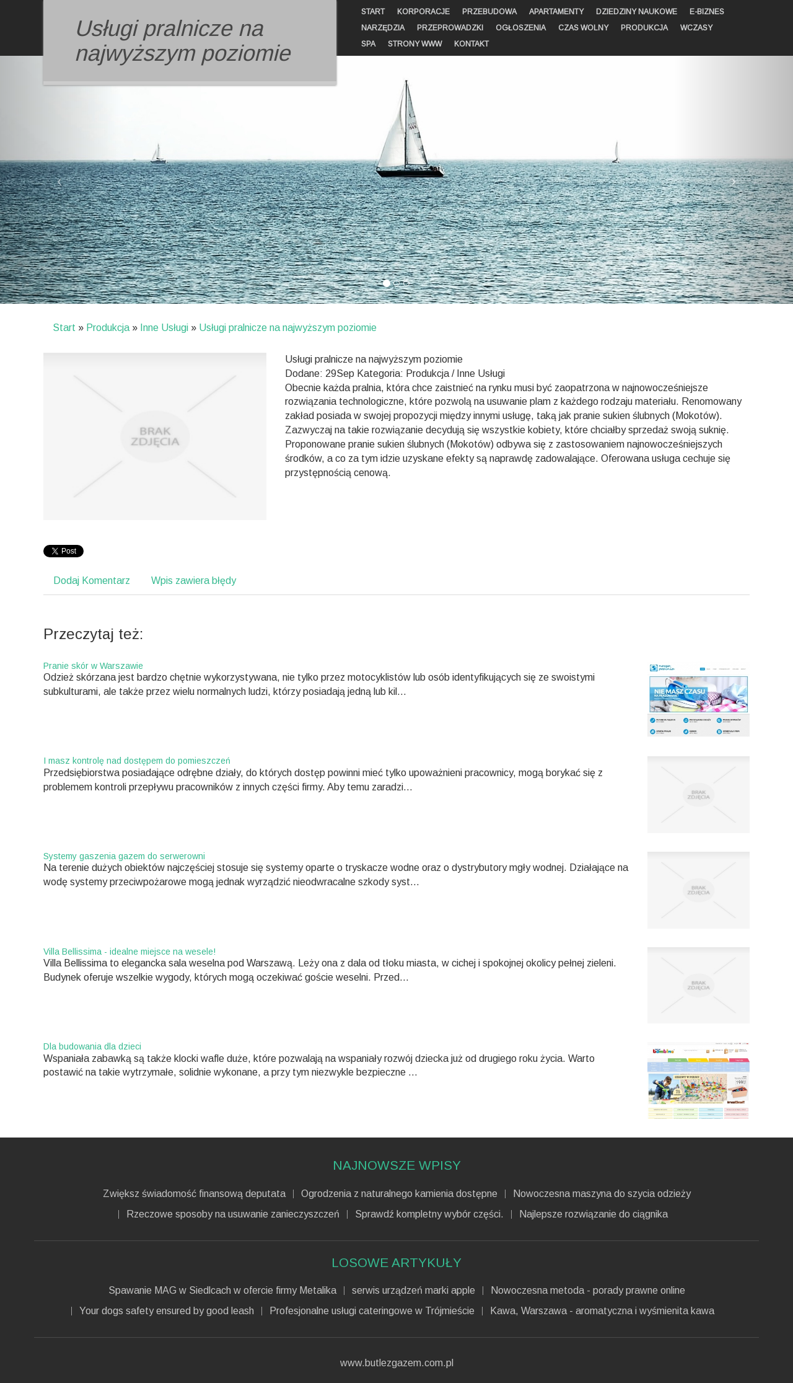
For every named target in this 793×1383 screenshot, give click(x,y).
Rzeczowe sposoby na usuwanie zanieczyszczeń (233, 1214)
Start (64, 327)
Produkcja (107, 327)
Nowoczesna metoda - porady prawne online (588, 1290)
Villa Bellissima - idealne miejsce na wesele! (129, 952)
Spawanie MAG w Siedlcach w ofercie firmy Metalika (222, 1290)
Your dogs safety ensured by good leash (166, 1311)
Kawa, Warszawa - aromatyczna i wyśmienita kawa (602, 1311)
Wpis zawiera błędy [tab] (193, 580)
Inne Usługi (164, 327)
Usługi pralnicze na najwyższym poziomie (288, 327)
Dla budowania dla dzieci (92, 1046)
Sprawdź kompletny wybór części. (429, 1214)
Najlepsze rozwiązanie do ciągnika (593, 1214)
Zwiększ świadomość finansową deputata (194, 1194)
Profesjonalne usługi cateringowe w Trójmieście (372, 1311)
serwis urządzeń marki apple (413, 1290)
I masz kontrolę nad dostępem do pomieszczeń (136, 761)
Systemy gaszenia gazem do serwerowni (124, 856)
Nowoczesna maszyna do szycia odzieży (602, 1194)
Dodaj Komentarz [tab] (91, 580)
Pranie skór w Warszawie (93, 666)
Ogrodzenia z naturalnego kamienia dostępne (399, 1194)
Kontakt (471, 44)
